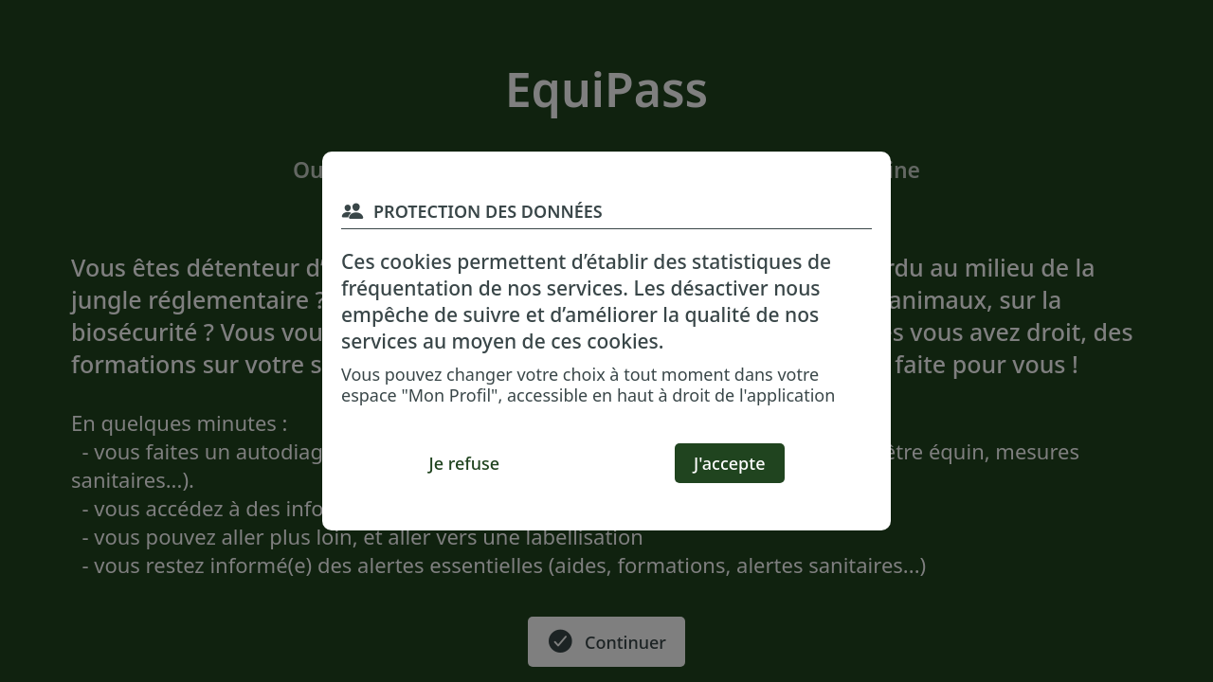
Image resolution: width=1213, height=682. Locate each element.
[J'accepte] (729, 463)
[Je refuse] (463, 463)
